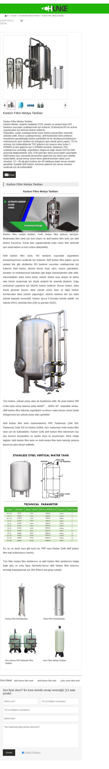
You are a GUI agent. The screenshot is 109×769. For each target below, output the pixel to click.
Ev (6, 16)
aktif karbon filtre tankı (23, 681)
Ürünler (14, 16)
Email (9, 174)
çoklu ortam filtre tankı (70, 681)
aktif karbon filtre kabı (47, 681)
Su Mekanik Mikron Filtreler (29, 16)
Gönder (9, 752)
